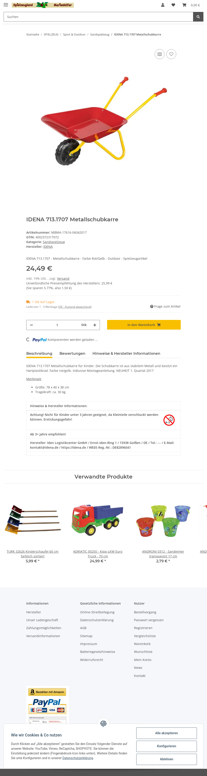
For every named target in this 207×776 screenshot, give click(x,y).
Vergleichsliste (145, 636)
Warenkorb (142, 644)
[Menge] (57, 325)
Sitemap (86, 636)
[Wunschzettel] (173, 4)
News (138, 667)
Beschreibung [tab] (39, 353)
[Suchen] (98, 17)
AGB (83, 628)
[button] (163, 4)
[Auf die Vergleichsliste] (160, 54)
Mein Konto (142, 660)
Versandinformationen (43, 636)
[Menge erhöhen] (95, 325)
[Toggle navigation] (6, 3)
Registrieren (143, 628)
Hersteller (33, 612)
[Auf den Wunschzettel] (171, 54)
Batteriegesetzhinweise (97, 652)
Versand (63, 278)
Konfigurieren (166, 746)
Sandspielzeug (54, 242)
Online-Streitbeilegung (97, 612)
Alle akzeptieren (166, 733)
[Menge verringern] (31, 325)
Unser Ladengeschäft (42, 620)
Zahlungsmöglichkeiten (43, 628)
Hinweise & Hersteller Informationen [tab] (126, 353)
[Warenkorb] (191, 4)
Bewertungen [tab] (72, 353)
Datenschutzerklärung (97, 620)
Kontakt (139, 676)
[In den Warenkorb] (144, 325)
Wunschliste (143, 652)
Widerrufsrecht (91, 660)
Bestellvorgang (145, 612)
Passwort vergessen (149, 620)
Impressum (88, 644)
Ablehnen (166, 759)
